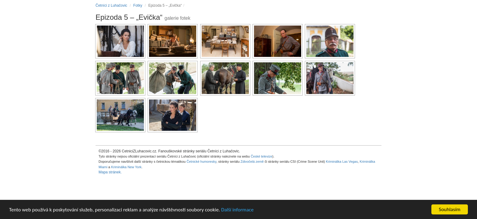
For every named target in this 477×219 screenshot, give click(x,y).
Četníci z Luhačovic (111, 5)
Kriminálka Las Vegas (342, 161)
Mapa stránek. (110, 172)
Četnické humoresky (201, 161)
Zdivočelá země (252, 161)
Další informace (237, 210)
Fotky (137, 5)
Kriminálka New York (126, 167)
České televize (261, 156)
